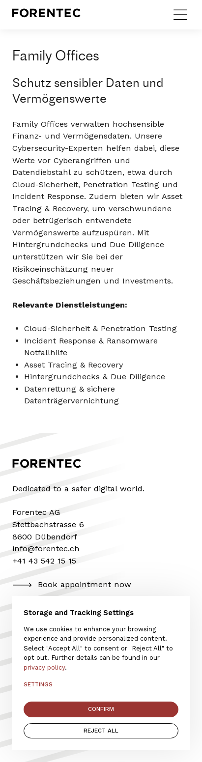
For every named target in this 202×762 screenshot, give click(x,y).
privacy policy (44, 667)
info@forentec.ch (46, 548)
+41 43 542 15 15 (44, 560)
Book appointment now (71, 585)
